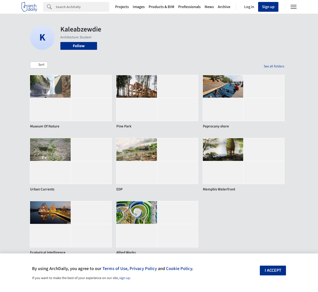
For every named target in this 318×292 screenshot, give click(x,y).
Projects (122, 7)
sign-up (124, 278)
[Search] (82, 7)
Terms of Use (114, 268)
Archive (224, 7)
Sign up (268, 7)
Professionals (189, 7)
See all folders (274, 66)
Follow (79, 46)
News (209, 7)
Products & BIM (161, 7)
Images (139, 7)
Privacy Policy (143, 268)
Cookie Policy (179, 268)
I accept (273, 270)
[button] (39, 65)
